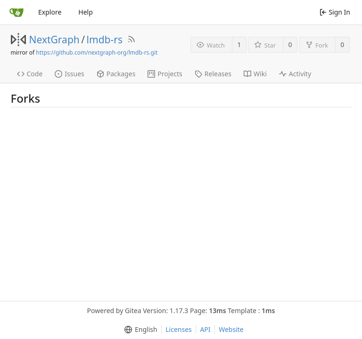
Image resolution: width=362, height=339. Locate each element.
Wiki (255, 73)
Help (85, 12)
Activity (295, 73)
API (205, 329)
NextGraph (54, 39)
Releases (213, 73)
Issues (69, 73)
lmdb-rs (105, 39)
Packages (116, 73)
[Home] (16, 12)
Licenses (178, 329)
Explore (49, 12)
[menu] (139, 329)
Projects (165, 73)
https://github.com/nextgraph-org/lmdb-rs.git (96, 52)
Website (231, 329)
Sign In (335, 12)
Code (30, 73)
